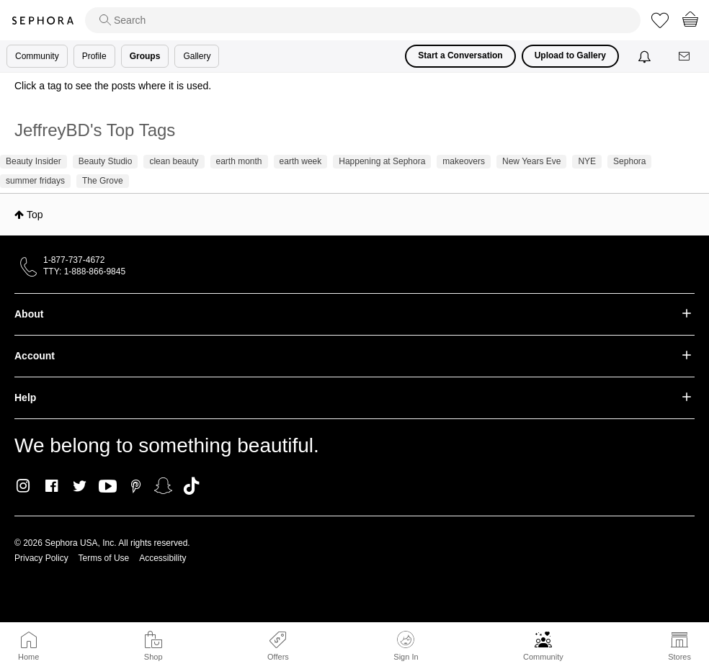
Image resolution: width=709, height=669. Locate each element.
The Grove (102, 181)
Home (28, 656)
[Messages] (685, 56)
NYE (587, 161)
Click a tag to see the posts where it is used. (112, 85)
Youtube (108, 486)
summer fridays (35, 181)
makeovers (463, 161)
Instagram (23, 486)
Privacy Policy (41, 558)
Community (543, 656)
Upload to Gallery (570, 55)
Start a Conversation (460, 55)
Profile (94, 56)
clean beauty (173, 161)
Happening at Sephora (382, 161)
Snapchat (163, 486)
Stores (679, 656)
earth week (301, 161)
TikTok (191, 486)
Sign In (405, 646)
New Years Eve (531, 161)
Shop (153, 656)
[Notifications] (646, 56)
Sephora (42, 20)
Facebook (52, 486)
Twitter (80, 486)
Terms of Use (104, 558)
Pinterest (136, 486)
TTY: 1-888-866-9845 (84, 271)
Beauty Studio (106, 161)
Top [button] (35, 214)
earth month (239, 161)
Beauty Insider (33, 161)
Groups (145, 56)
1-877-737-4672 (73, 260)
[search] (363, 20)
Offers (278, 656)
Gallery (196, 56)
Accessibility (162, 558)
